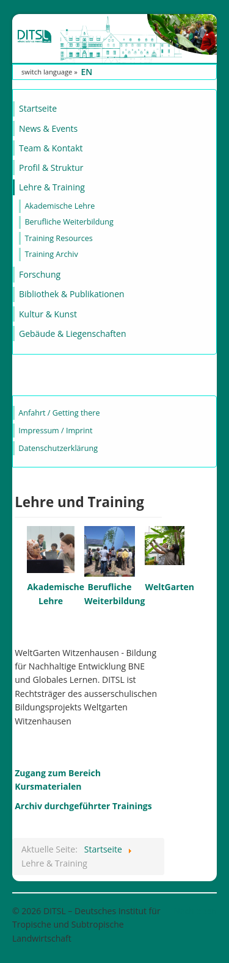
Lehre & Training (52, 187)
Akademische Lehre (59, 206)
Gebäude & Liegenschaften (72, 333)
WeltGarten (169, 587)
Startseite (38, 108)
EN (86, 72)
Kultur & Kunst (48, 314)
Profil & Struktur (51, 167)
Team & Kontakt (50, 148)
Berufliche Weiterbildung (68, 222)
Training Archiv (51, 254)
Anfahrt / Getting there (59, 413)
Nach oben (195, 911)
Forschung (39, 274)
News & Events (48, 128)
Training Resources (58, 238)
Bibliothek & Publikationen (72, 294)
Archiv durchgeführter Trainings (83, 806)
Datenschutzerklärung (58, 448)
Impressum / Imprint (55, 430)
